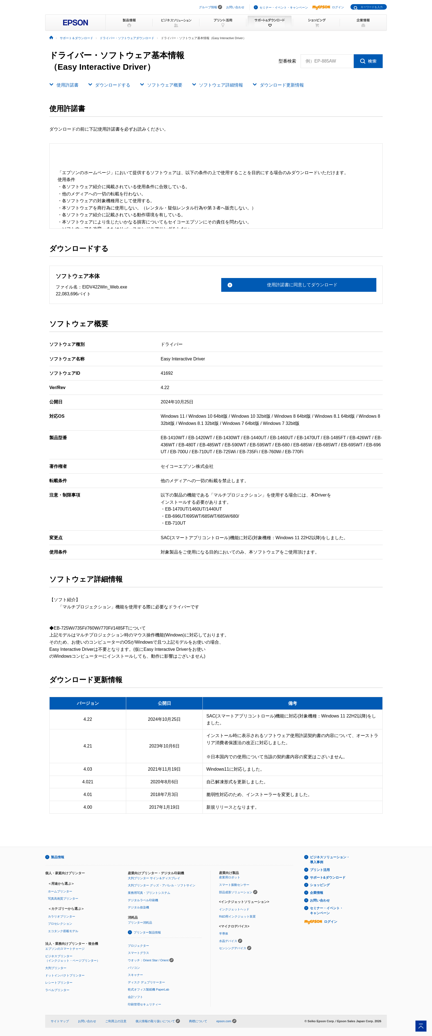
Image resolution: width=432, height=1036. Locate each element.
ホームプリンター (60, 891)
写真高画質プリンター (63, 898)
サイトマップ (60, 1021)
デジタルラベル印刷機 (143, 900)
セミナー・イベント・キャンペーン (284, 7)
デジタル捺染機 (138, 907)
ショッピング (320, 885)
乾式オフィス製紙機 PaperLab (148, 989)
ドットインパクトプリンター (65, 975)
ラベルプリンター (57, 990)
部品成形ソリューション (235, 892)
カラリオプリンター (61, 916)
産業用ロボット (229, 877)
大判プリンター (55, 968)
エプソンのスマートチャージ (65, 948)
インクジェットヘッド (234, 909)
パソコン (134, 967)
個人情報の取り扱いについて (158, 1021)
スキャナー (135, 974)
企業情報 (316, 893)
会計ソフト (135, 997)
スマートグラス (138, 952)
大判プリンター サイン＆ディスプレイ (154, 878)
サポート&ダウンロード (327, 877)
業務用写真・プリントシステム (149, 892)
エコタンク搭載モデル (63, 931)
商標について (198, 1021)
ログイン (328, 7)
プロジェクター (138, 945)
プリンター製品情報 (147, 932)
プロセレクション (60, 923)
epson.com (223, 1021)
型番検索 (287, 61)
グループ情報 (208, 7)
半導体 (223, 933)
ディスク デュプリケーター (146, 982)
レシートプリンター (58, 982)
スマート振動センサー (234, 884)
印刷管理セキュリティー (144, 1004)
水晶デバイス (228, 941)
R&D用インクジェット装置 (237, 916)
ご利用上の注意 (115, 1021)
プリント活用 (320, 870)
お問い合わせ (235, 7)
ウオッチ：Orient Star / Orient (148, 960)
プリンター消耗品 (140, 922)
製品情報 (57, 857)
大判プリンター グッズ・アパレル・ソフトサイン (161, 885)
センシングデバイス (232, 948)
